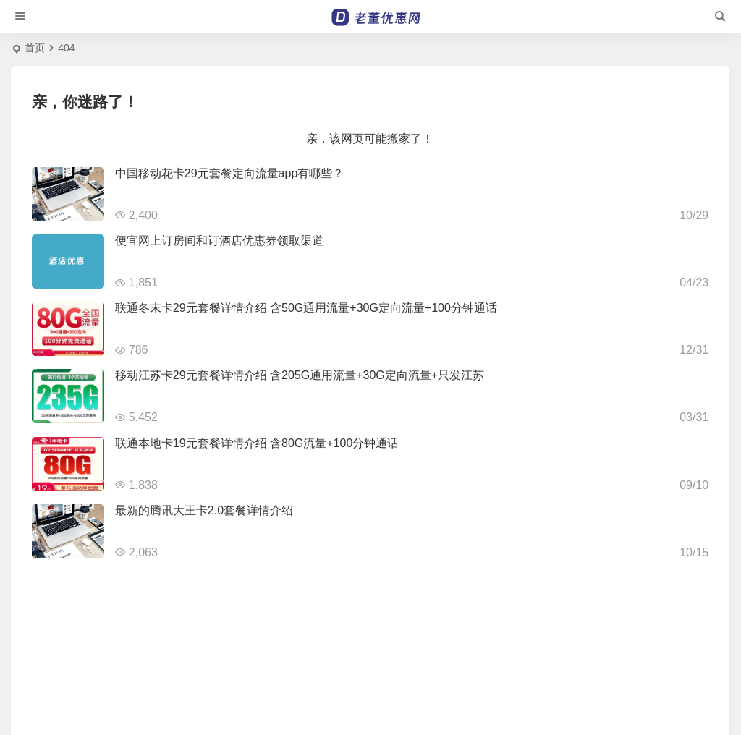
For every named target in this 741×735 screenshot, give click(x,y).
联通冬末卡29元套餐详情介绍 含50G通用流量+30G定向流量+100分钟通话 (306, 308)
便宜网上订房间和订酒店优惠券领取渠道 (219, 240)
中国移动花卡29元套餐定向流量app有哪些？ (229, 173)
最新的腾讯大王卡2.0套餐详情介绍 (204, 510)
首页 (35, 48)
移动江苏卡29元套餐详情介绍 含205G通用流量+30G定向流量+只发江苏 (299, 375)
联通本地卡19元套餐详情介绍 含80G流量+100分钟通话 (257, 443)
